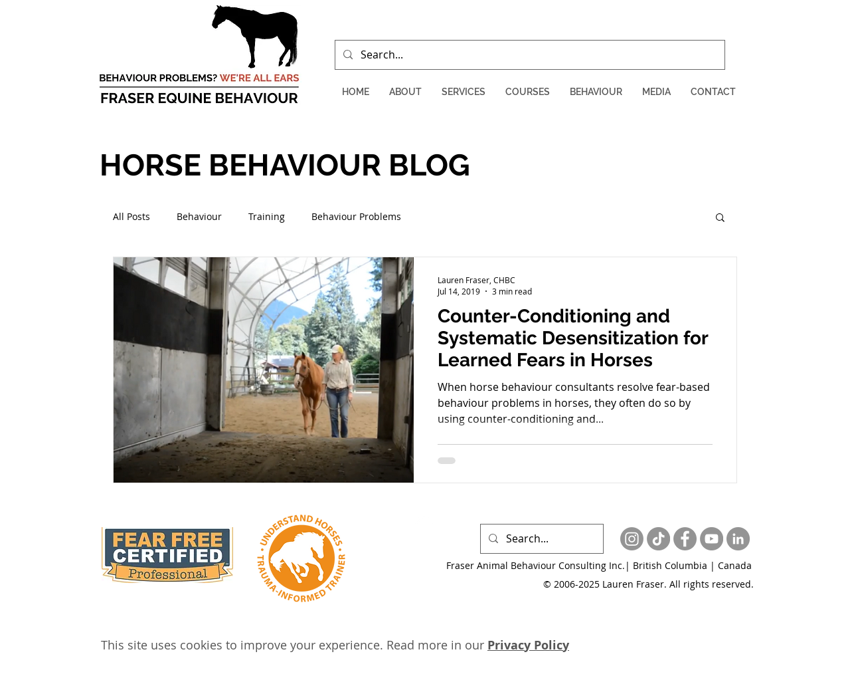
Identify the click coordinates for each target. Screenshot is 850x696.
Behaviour (199, 216)
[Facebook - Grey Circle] (685, 538)
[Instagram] (631, 538)
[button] (405, 92)
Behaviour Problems (356, 216)
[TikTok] (658, 538)
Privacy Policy (528, 645)
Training (266, 216)
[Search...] (529, 55)
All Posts (131, 216)
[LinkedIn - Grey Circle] (738, 538)
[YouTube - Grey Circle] (711, 538)
